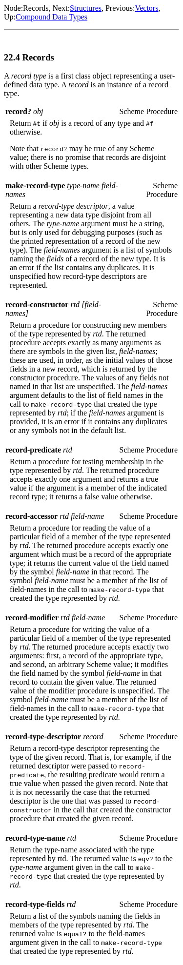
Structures (86, 8)
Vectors (146, 8)
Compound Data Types (51, 17)
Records (35, 8)
